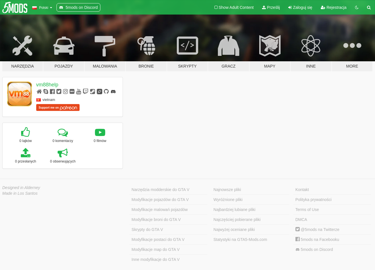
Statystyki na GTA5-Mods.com (240, 239)
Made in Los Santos (20, 193)
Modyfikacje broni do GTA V (156, 219)
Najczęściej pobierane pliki (237, 219)
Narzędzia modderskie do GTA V (160, 189)
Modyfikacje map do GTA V (155, 249)
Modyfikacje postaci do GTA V (158, 239)
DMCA (301, 219)
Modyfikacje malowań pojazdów (159, 209)
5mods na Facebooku (317, 239)
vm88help (47, 85)
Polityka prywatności (313, 199)
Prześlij (271, 7)
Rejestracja (333, 7)
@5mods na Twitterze (317, 229)
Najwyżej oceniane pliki (234, 229)
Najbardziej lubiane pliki (235, 209)
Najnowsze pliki (227, 189)
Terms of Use (307, 209)
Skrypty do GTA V (147, 229)
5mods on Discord (314, 249)
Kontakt (302, 189)
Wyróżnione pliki (228, 199)
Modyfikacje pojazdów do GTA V (160, 199)
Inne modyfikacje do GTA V (155, 259)
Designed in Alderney (21, 187)
